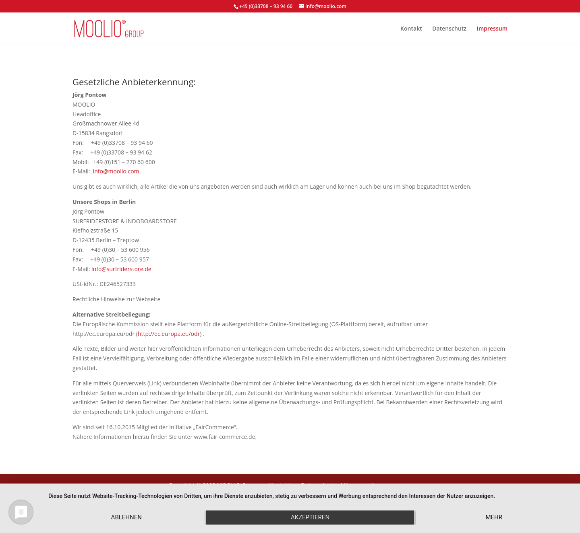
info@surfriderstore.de (121, 269)
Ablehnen (126, 517)
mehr (493, 517)
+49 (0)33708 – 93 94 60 (265, 6)
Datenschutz (449, 29)
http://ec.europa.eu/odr (169, 333)
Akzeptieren (310, 517)
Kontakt (411, 29)
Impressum (492, 29)
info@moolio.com (116, 171)
